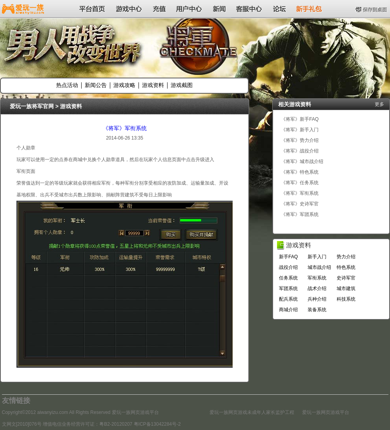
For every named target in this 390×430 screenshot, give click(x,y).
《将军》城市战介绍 (302, 161)
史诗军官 (346, 278)
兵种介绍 (317, 299)
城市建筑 (346, 288)
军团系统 (288, 288)
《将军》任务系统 (300, 182)
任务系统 (288, 278)
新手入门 (317, 256)
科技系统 (346, 299)
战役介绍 (288, 267)
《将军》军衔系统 (125, 128)
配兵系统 (288, 299)
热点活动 (67, 85)
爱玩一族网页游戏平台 (325, 412)
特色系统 (346, 267)
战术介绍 (317, 288)
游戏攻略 (124, 85)
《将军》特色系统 (300, 172)
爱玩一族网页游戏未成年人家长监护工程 (252, 412)
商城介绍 (288, 309)
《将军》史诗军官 (300, 204)
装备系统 (317, 309)
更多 (379, 104)
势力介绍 (346, 256)
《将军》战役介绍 (300, 151)
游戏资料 (153, 85)
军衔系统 (317, 278)
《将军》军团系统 (300, 214)
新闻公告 (96, 85)
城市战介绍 (319, 267)
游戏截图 (182, 85)
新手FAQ (288, 256)
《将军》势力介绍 (300, 140)
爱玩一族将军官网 (32, 106)
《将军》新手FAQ (300, 119)
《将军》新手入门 (300, 129)
